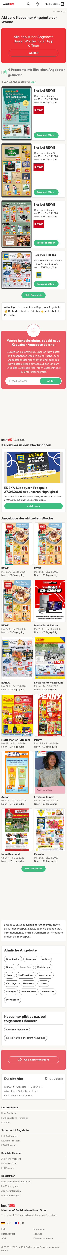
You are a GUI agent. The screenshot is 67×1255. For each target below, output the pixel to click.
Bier (33, 81)
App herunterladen (11, 1191)
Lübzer (43, 983)
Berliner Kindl (28, 991)
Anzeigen (59, 11)
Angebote (21, 1087)
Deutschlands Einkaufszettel (16, 1181)
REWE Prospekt (9, 1145)
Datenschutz (38, 371)
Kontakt (38, 1233)
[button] (33, 113)
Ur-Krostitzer (26, 975)
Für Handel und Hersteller (14, 1118)
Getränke (35, 1087)
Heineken (28, 983)
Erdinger (11, 991)
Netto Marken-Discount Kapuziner (25, 1037)
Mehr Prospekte (33, 295)
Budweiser (48, 991)
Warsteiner (45, 975)
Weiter (50, 380)
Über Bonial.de (8, 1113)
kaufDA (8, 1087)
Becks (9, 967)
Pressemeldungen (10, 1195)
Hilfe (3, 1229)
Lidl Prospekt (8, 1168)
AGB (3, 1238)
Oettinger (11, 983)
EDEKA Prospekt (9, 1136)
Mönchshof (12, 999)
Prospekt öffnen (46, 135)
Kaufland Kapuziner (17, 1029)
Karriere (5, 1122)
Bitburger (31, 959)
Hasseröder (25, 967)
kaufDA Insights (9, 1186)
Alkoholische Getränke (16, 1091)
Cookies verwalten (43, 1238)
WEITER (33, 53)
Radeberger (43, 967)
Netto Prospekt (9, 1163)
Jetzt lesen (33, 506)
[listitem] (17, 549)
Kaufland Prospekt (10, 1140)
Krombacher (13, 959)
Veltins (46, 959)
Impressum (39, 1229)
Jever (9, 975)
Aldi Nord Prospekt (11, 1158)
